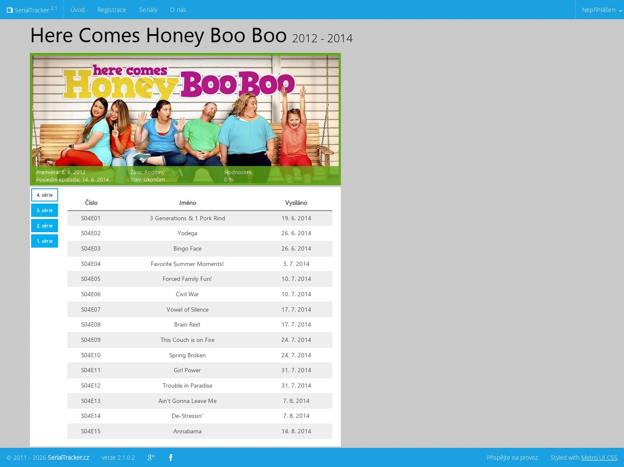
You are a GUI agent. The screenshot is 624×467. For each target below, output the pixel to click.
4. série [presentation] (45, 195)
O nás (178, 10)
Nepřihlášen (598, 10)
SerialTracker (31, 9)
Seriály (148, 10)
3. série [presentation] (45, 210)
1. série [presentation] (45, 241)
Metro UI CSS (599, 457)
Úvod (77, 10)
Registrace (111, 10)
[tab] (44, 194)
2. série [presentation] (45, 225)
